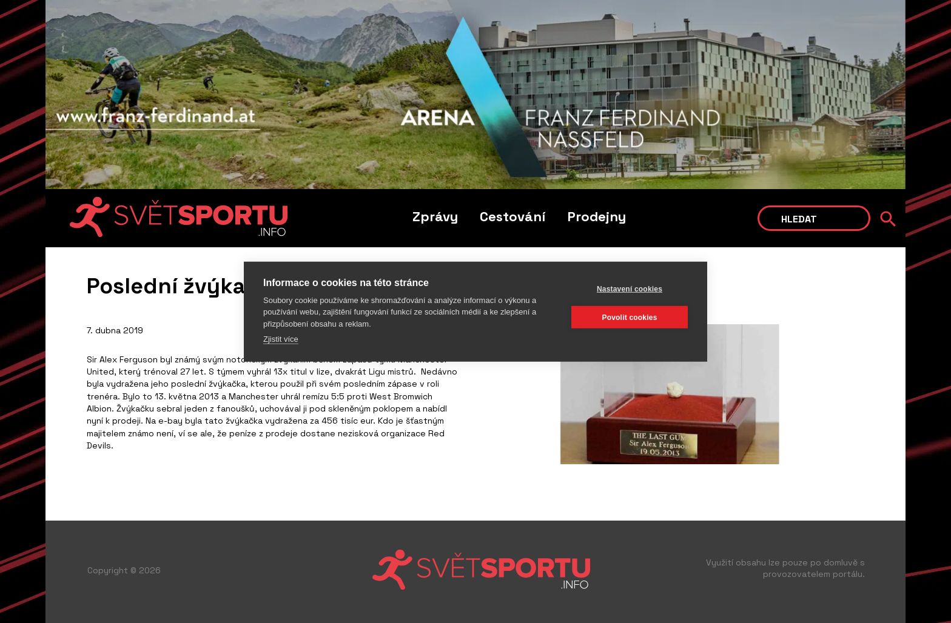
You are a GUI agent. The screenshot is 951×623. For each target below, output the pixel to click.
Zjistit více (280, 339)
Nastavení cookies (629, 288)
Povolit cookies (629, 317)
